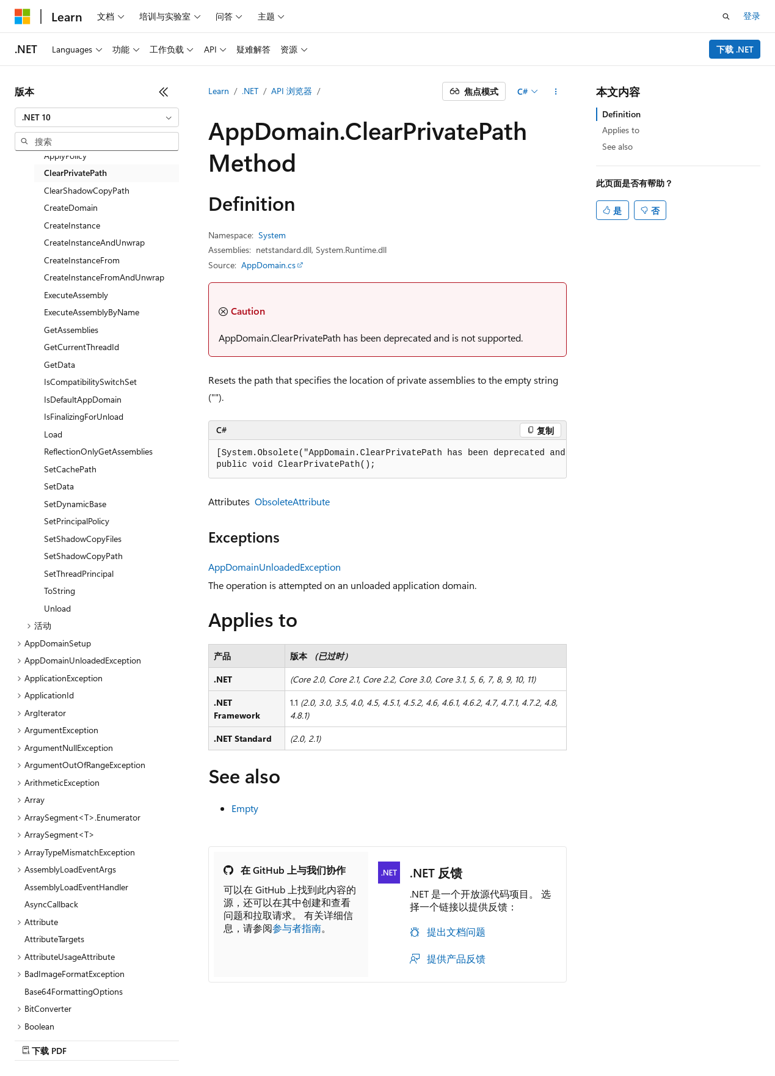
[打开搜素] (726, 16)
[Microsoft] (23, 16)
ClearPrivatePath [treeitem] (75, 172)
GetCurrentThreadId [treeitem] (81, 347)
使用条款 (620, 1037)
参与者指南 (296, 927)
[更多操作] (556, 91)
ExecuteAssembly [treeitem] (76, 295)
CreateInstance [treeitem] (72, 225)
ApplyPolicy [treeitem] (65, 155)
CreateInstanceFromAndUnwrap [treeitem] (104, 277)
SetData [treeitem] (59, 486)
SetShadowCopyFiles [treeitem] (83, 538)
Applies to (620, 130)
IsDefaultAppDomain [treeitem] (83, 399)
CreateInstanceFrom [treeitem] (82, 260)
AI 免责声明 (321, 1037)
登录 (751, 15)
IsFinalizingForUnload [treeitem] (83, 416)
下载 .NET (735, 49)
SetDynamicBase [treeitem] (75, 504)
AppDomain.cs (268, 265)
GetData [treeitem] (59, 364)
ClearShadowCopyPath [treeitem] (86, 190)
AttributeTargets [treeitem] (54, 939)
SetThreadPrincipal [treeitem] (79, 573)
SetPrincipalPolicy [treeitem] (76, 521)
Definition (621, 114)
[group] (387, 459)
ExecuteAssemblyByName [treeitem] (91, 312)
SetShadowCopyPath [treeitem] (83, 556)
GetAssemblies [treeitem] (71, 329)
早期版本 (375, 1037)
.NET (250, 91)
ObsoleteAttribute (292, 501)
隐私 (488, 1037)
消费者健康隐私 (550, 1037)
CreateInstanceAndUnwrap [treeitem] (94, 242)
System (272, 235)
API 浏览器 (291, 91)
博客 (415, 1037)
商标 (660, 1037)
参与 (456, 1037)
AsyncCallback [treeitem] (51, 904)
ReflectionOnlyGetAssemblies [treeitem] (98, 451)
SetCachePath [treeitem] (70, 469)
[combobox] (97, 117)
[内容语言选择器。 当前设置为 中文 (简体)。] (48, 1037)
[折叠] (163, 92)
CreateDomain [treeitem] (71, 207)
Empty (244, 808)
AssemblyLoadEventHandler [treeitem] (76, 887)
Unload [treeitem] (57, 608)
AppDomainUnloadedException (274, 566)
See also (617, 146)
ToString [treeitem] (59, 590)
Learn (218, 91)
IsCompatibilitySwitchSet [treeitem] (90, 381)
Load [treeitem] (53, 434)
